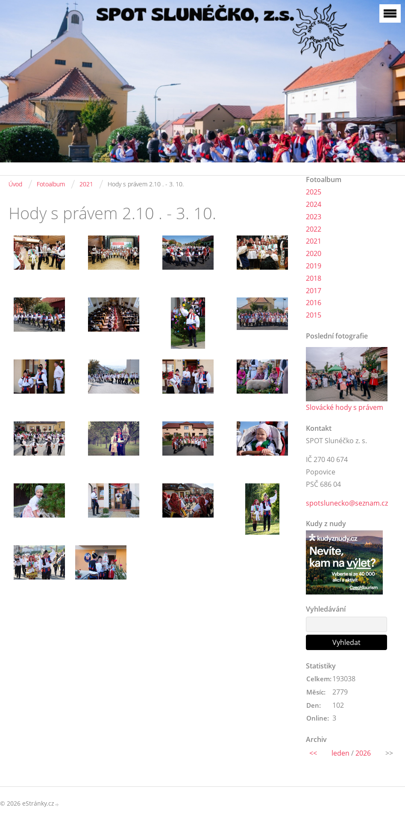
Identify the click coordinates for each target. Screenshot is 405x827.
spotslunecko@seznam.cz (347, 503)
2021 (86, 184)
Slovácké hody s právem (344, 407)
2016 (313, 302)
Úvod (15, 184)
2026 (363, 753)
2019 (313, 266)
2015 (313, 315)
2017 (313, 290)
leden (340, 753)
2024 (313, 204)
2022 (313, 229)
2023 (313, 216)
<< (313, 753)
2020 (313, 253)
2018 (313, 278)
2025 (313, 192)
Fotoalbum (51, 184)
